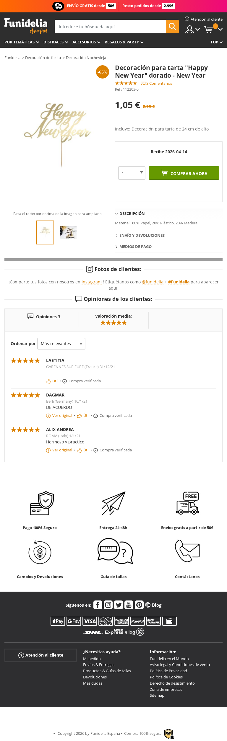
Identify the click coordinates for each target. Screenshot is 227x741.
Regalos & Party (122, 42)
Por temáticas (19, 42)
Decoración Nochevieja (86, 57)
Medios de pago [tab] (135, 246)
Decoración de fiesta (43, 57)
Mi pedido (92, 658)
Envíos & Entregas (98, 664)
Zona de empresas (166, 689)
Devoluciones (95, 677)
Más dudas (92, 683)
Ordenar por (23, 343)
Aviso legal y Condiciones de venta (180, 664)
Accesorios (84, 42)
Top (214, 42)
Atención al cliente (40, 655)
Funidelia (12, 57)
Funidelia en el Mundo (169, 658)
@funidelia (152, 282)
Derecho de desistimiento (172, 683)
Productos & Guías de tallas (107, 670)
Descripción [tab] (132, 213)
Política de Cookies (166, 677)
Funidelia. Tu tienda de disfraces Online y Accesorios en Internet (25, 26)
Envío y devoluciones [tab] (142, 235)
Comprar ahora (188, 173)
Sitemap (157, 695)
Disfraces (53, 42)
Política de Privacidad (168, 670)
